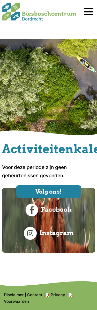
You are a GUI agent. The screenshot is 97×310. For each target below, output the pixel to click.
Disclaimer (14, 294)
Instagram (48, 233)
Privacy (58, 294)
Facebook (48, 209)
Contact (34, 294)
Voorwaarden (16, 301)
